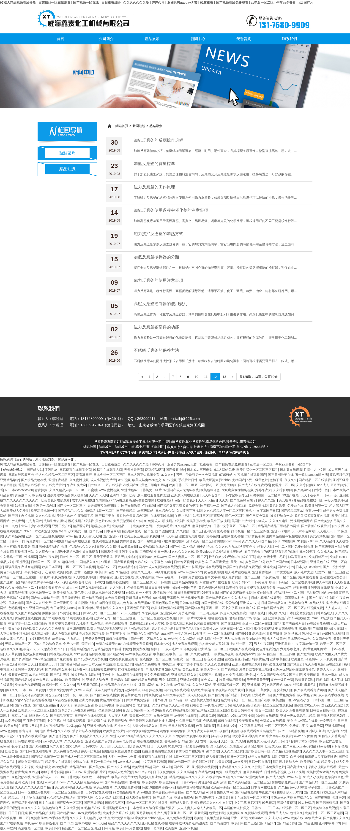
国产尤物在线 (38, 746)
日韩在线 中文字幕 (28, 741)
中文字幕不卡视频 (190, 664)
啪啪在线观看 (217, 618)
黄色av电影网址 (124, 741)
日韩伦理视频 (17, 592)
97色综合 (171, 639)
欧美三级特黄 (126, 705)
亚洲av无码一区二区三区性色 (115, 618)
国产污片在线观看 (176, 690)
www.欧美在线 (293, 818)
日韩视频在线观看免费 (75, 469)
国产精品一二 (209, 505)
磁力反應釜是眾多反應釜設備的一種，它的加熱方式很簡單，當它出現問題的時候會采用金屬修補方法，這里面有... (215, 244)
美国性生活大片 (243, 521)
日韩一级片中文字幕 (192, 618)
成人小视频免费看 (103, 480)
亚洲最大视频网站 (60, 690)
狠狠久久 (11, 690)
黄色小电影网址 (11, 572)
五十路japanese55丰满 (311, 474)
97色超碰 (122, 572)
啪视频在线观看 (173, 521)
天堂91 (160, 623)
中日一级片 (162, 551)
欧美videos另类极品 (210, 551)
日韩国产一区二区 (44, 562)
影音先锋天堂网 (221, 792)
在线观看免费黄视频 (137, 644)
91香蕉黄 (196, 705)
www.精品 (73, 536)
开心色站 (48, 572)
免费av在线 (295, 505)
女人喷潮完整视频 (189, 510)
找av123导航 (83, 690)
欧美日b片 (52, 828)
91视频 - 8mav (307, 541)
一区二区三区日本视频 (79, 567)
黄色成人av (209, 680)
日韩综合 (94, 485)
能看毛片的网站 (286, 551)
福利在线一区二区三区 (236, 628)
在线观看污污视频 (92, 633)
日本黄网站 (235, 551)
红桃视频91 (165, 500)
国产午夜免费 (48, 557)
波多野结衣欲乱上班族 (255, 669)
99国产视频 (290, 495)
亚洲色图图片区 (138, 608)
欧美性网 (171, 828)
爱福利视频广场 (240, 618)
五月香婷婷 (144, 813)
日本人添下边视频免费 (143, 474)
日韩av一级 (329, 495)
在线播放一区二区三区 (155, 659)
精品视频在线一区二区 (138, 531)
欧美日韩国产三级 (244, 823)
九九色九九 (125, 603)
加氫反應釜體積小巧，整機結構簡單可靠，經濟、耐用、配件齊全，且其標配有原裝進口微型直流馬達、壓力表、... (215, 151)
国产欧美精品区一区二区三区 (249, 782)
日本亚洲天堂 (219, 562)
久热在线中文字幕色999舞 (153, 562)
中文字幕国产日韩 (266, 510)
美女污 (292, 721)
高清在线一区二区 (239, 644)
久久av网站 (187, 639)
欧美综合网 (125, 664)
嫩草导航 (212, 751)
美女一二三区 (264, 710)
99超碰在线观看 (267, 715)
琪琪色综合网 (52, 808)
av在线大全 (313, 818)
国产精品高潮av (292, 510)
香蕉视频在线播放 (150, 741)
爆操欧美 (269, 567)
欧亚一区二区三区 (333, 644)
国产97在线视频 (11, 823)
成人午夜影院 (145, 577)
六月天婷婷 (228, 485)
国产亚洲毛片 (63, 603)
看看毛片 (310, 685)
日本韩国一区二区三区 (327, 700)
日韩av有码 (188, 782)
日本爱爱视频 (283, 572)
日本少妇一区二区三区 (109, 474)
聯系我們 (289, 39)
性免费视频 (141, 649)
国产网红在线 (194, 608)
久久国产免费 (321, 639)
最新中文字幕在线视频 (193, 787)
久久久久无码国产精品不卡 (261, 541)
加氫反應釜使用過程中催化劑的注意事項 (171, 210)
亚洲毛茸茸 (283, 644)
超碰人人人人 (326, 669)
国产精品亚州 (307, 823)
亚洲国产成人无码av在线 (181, 490)
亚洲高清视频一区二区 (229, 685)
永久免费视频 (314, 664)
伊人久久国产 (267, 500)
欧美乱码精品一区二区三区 (230, 787)
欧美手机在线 (63, 592)
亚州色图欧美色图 (165, 603)
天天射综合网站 (303, 531)
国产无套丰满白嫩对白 (289, 623)
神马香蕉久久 (297, 557)
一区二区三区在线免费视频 (156, 618)
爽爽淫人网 (85, 797)
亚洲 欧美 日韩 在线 (29, 782)
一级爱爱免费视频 (196, 746)
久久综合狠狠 (305, 485)
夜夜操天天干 (48, 664)
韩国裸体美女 (121, 649)
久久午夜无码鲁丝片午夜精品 (208, 731)
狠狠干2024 (73, 772)
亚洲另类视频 (88, 700)
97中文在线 (164, 685)
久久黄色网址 (200, 654)
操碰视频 (155, 690)
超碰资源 (122, 710)
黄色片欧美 (277, 505)
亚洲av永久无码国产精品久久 (292, 797)
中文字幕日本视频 (250, 726)
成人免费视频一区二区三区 (241, 577)
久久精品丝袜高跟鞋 (286, 751)
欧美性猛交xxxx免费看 (52, 767)
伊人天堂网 (294, 792)
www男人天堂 (53, 741)
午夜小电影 (183, 515)
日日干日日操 (17, 813)
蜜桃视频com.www (226, 541)
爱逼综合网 (260, 633)
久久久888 (67, 685)
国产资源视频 (21, 659)
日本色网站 (112, 531)
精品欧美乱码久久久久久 (187, 777)
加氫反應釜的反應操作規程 (158, 140)
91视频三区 (200, 515)
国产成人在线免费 (39, 603)
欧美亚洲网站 (141, 767)
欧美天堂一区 (210, 669)
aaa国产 (167, 633)
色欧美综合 (106, 710)
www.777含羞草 (305, 736)
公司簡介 (106, 39)
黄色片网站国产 (111, 700)
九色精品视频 (100, 649)
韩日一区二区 (236, 756)
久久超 (240, 741)
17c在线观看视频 (65, 700)
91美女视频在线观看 (93, 587)
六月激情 (82, 623)
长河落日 (252, 690)
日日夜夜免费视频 (103, 669)
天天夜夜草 (328, 659)
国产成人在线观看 (234, 505)
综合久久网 (336, 526)
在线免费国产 (163, 715)
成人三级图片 (40, 633)
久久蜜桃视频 (79, 480)
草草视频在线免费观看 (228, 690)
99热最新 (268, 802)
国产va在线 (23, 705)
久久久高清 (185, 772)
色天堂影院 (217, 813)
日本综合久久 (165, 510)
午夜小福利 (32, 572)
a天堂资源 (223, 761)
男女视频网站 (168, 680)
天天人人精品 (207, 500)
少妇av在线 (81, 761)
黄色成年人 (23, 495)
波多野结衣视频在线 (85, 675)
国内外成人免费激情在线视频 (159, 567)
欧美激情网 (29, 546)
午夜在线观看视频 (34, 736)
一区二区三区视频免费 (68, 792)
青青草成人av (278, 813)
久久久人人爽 (98, 495)
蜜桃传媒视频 (263, 628)
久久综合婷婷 (282, 490)
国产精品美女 (105, 515)
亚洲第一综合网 (44, 505)
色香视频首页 (205, 726)
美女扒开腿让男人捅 (153, 777)
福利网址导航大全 (285, 761)
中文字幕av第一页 (305, 644)
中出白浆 (109, 664)
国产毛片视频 (59, 675)
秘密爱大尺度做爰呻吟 (321, 756)
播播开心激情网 (117, 582)
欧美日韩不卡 (318, 557)
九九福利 (333, 731)
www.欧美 (240, 761)
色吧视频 (14, 608)
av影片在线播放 (335, 500)
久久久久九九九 (226, 546)
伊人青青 (17, 521)
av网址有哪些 (69, 613)
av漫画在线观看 (185, 715)
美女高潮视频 (319, 536)
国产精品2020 (67, 813)
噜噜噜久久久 (39, 715)
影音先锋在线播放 (31, 695)
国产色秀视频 (58, 736)
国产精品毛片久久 (71, 510)
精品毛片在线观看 (78, 541)
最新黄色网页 (17, 675)
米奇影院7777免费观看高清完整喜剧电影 (125, 500)
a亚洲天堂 (22, 562)
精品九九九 (16, 797)
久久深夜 (27, 767)
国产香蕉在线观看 (314, 526)
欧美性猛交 (234, 587)
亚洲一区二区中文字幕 (222, 608)
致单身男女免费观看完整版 (77, 710)
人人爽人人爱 (117, 715)
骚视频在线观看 (232, 536)
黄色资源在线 (97, 721)
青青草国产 (84, 474)
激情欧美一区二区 (199, 541)
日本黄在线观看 (291, 469)
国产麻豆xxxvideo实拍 (299, 746)
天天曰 (105, 746)
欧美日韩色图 (105, 572)
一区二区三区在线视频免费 (303, 608)
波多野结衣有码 (136, 690)
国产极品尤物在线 (34, 480)
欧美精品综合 (127, 567)
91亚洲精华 (86, 608)
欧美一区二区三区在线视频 (273, 705)
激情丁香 (276, 480)
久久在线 (64, 731)
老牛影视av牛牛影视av (168, 792)
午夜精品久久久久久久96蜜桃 (240, 767)
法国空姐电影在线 (192, 536)
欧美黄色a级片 (113, 731)
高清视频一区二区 (31, 828)
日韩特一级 (320, 490)
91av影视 (323, 746)
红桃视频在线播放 (131, 669)
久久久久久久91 (183, 551)
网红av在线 (232, 639)
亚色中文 (108, 675)
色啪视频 (148, 505)
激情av (250, 675)
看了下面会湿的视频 (258, 551)
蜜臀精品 (157, 710)
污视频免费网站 (301, 521)
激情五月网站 (304, 680)
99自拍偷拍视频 (124, 792)
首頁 (60, 39)
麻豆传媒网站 (252, 772)
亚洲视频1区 (256, 685)
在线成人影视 (319, 603)
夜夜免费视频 (61, 577)
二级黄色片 (270, 577)
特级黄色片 (260, 659)
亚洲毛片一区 (261, 695)
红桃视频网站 (24, 551)
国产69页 (67, 823)
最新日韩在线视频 (138, 598)
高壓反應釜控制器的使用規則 (160, 303)
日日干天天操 (156, 746)
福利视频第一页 (40, 592)
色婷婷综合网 (298, 603)
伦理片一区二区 (283, 485)
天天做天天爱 (94, 639)
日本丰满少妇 (226, 726)
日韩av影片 (159, 700)
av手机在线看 (58, 818)
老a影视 (135, 782)
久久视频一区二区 (189, 531)
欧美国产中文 (75, 680)
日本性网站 (101, 777)
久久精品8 (327, 541)
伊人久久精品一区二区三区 (55, 474)
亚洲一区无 (239, 818)
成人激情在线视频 (138, 797)
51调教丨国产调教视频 (117, 562)
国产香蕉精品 (126, 510)
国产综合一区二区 (69, 802)
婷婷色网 (212, 536)
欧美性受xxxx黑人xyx (321, 772)
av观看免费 (207, 715)
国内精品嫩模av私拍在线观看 (287, 536)
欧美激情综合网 (253, 639)
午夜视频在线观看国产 (250, 474)
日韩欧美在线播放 (79, 777)
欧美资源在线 (248, 721)
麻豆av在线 (19, 715)
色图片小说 (48, 731)
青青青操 (21, 772)
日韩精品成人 (323, 613)
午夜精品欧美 (204, 772)
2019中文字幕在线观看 (275, 736)
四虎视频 (322, 680)
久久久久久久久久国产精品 (34, 787)
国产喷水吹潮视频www (142, 731)
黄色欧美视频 (114, 598)
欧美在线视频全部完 (123, 659)
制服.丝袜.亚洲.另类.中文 (302, 633)
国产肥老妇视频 (327, 802)
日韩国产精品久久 (274, 603)
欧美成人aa (273, 746)
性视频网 (30, 557)
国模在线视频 (263, 592)
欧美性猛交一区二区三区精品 (257, 469)
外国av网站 (146, 685)
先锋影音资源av (55, 521)
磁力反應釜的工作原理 (154, 187)
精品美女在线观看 (58, 761)
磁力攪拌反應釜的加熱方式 (158, 233)
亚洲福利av (168, 613)
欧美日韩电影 (105, 705)
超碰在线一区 (106, 567)
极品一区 (259, 618)
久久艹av (237, 777)
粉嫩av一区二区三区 (329, 572)
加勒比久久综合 (332, 705)
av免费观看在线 (89, 813)
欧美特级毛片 (48, 823)
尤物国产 (238, 480)
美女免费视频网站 (157, 675)
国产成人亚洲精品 (45, 705)
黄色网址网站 (317, 649)
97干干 (63, 649)
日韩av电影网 (189, 603)
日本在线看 (47, 802)
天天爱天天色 (121, 746)
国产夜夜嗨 (322, 797)
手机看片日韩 (187, 480)
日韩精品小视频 (275, 772)
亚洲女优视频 (124, 577)
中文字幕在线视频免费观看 (66, 721)
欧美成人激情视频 (120, 772)
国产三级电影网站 (328, 546)
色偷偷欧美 (135, 587)
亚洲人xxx (117, 736)
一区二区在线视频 (220, 633)
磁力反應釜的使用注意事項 (158, 280)
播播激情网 (109, 551)
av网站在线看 (308, 721)
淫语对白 (87, 644)
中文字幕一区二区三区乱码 (27, 623)
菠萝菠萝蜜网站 (34, 654)
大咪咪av (56, 680)
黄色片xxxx (103, 521)
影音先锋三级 (28, 731)
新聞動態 (138, 126)
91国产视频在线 (212, 603)
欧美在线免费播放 (124, 777)
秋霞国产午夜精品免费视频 (242, 567)
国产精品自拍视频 (42, 813)
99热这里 (168, 664)
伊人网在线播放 (84, 577)
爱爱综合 (231, 603)
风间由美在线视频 (206, 623)
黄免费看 (32, 541)
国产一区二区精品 (182, 546)
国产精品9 (215, 695)
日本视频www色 (298, 639)
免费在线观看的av (109, 644)
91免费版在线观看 (254, 813)
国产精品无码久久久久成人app (227, 598)
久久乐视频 (84, 787)
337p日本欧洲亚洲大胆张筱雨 (45, 531)
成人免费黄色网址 (66, 751)
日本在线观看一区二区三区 (250, 797)
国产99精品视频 (115, 782)
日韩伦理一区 (140, 710)
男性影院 (204, 782)
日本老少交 (162, 644)
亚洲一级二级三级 (76, 695)
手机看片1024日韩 (218, 705)
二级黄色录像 (254, 536)
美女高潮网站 (64, 787)
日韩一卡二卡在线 (103, 761)
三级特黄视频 (286, 802)
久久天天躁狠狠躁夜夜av (85, 782)
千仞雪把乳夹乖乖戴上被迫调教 (151, 721)
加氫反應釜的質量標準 (154, 163)
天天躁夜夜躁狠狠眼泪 (104, 505)
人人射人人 (333, 608)
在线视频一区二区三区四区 (185, 756)
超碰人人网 (265, 546)
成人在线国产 (276, 639)
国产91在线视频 (53, 618)
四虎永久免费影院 (233, 613)
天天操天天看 (133, 469)
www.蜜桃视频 (109, 490)
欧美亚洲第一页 (316, 505)
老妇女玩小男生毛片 (271, 557)
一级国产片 (189, 587)
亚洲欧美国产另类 (98, 741)
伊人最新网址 (215, 756)
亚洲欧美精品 (279, 659)
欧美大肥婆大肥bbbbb (215, 480)
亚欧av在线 (83, 823)
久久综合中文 (45, 551)
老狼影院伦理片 (203, 761)
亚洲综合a (76, 582)
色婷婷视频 (97, 654)
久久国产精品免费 (27, 613)
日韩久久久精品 (108, 546)
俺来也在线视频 (116, 623)
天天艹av (236, 562)
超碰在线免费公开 (333, 577)
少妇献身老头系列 (212, 644)
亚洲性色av (129, 490)
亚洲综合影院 (189, 680)
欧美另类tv (150, 782)
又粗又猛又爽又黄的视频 (312, 515)
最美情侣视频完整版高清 (211, 818)
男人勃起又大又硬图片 (226, 746)
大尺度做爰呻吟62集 (127, 521)
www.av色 (294, 777)
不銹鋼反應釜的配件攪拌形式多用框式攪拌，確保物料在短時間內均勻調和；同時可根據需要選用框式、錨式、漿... (215, 361)
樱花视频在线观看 (81, 521)
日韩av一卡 (16, 541)
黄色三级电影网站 (154, 485)
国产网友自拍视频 (21, 515)
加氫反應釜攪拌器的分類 (156, 257)
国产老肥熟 (312, 792)
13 (224, 377)
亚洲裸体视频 (261, 572)
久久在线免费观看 (127, 787)
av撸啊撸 (256, 495)
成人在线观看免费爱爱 (153, 495)
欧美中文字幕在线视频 (119, 813)
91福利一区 (50, 685)
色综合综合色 (334, 777)
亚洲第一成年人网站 (29, 669)
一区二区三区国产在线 (254, 700)
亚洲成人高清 (315, 731)
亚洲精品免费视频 (185, 582)
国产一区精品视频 (291, 731)
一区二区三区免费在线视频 (294, 546)
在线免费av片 (245, 654)
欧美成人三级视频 (179, 623)
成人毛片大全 (303, 572)
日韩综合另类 (52, 644)
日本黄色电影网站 (188, 628)
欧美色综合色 (210, 490)
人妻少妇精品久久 (145, 726)
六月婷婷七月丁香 (293, 649)
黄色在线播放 (213, 572)
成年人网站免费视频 (108, 690)
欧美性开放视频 (218, 521)
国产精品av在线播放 (104, 695)
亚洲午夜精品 (58, 480)
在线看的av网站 (217, 777)
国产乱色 (95, 531)
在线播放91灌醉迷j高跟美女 (189, 823)
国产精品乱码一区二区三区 (318, 782)
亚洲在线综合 (183, 797)
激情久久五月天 (142, 572)
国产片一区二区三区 (71, 505)
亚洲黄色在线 (319, 562)
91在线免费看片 (53, 485)
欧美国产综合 (117, 721)
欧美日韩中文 (94, 582)
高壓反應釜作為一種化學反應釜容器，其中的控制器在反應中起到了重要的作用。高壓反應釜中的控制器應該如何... (215, 314)
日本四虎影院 (75, 628)
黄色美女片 (82, 592)
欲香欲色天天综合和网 (132, 515)
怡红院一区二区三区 (187, 659)
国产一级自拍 (162, 767)
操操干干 (157, 649)
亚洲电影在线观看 (320, 587)
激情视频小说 (162, 592)
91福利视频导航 (39, 639)
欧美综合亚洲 (84, 705)
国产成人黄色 (179, 802)
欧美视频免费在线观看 (167, 608)
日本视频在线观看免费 (259, 587)
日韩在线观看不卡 (21, 474)
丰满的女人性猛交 (236, 808)
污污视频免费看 (192, 598)
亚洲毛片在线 (128, 551)
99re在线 (80, 654)
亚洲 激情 (220, 782)
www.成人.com (128, 761)
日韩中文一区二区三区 (76, 557)
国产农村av (286, 567)
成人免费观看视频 (64, 633)
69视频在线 (210, 592)
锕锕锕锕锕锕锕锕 (173, 731)
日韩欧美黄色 (151, 695)
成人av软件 (8, 828)
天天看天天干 (326, 531)
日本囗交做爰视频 (299, 613)
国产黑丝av (302, 490)
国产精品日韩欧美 (237, 695)
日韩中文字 (90, 746)
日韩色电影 (16, 603)
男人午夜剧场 (263, 644)
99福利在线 (205, 546)
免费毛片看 (186, 613)
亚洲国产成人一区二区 (48, 777)
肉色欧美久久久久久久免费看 (43, 628)
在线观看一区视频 (138, 592)
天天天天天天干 (258, 680)
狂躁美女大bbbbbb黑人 (148, 818)
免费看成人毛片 (258, 741)
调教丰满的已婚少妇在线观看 (78, 551)
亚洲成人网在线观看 (185, 495)
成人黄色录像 (306, 695)
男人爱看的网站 (88, 685)
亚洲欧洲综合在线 (100, 726)
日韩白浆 (163, 582)
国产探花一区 (209, 485)
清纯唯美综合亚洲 (79, 618)
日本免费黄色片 (273, 767)
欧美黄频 (11, 751)
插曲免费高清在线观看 (158, 751)
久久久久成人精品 (82, 818)
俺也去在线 (53, 695)
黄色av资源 (190, 669)
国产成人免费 (275, 777)
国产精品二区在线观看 (315, 480)
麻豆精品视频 (154, 469)
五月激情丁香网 (34, 721)
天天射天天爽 (91, 536)
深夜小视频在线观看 (322, 767)
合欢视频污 (328, 721)
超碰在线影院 (227, 721)
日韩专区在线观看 (98, 792)
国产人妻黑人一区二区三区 (187, 557)
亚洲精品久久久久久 (110, 608)
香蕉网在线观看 (29, 485)
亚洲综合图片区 (94, 772)
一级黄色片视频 (222, 654)
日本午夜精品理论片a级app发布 (62, 726)
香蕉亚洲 (6, 505)
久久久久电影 (278, 521)
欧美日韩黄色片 (242, 710)
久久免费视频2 (233, 675)
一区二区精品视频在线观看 (299, 577)
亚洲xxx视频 (188, 828)
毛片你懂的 (19, 746)
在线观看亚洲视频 (105, 541)
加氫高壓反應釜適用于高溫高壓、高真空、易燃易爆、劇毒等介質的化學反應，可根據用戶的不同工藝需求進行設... (215, 221)
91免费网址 (81, 669)
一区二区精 (273, 495)
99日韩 (341, 823)
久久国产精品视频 (189, 721)
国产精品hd (115, 654)
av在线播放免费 (318, 623)
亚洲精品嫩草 (9, 480)
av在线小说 (301, 700)
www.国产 (284, 587)
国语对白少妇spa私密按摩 (235, 715)
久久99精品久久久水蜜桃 (170, 705)
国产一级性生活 (334, 567)
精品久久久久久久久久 (124, 823)
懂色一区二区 (234, 515)
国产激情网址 (165, 531)
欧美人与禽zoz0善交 (146, 480)
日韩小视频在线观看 (265, 598)
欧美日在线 (65, 572)
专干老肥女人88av (63, 608)
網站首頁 (121, 126)
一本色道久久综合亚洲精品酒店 (152, 808)
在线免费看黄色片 (51, 587)
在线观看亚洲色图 (237, 659)
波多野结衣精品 (58, 495)
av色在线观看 (39, 675)
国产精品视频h (92, 598)
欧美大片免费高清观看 (292, 710)
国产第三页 (295, 664)
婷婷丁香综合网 (52, 772)
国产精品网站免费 (270, 608)
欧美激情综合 (200, 690)
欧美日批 (276, 633)
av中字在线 (143, 772)
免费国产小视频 (210, 675)
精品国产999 (78, 767)
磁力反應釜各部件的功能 (156, 327)
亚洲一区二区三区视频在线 (45, 536)
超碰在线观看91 (117, 639)
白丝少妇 (296, 756)
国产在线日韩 (230, 623)
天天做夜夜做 (47, 649)
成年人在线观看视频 (262, 756)
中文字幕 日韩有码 (247, 802)
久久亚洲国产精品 (35, 608)
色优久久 (296, 813)
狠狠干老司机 (153, 828)
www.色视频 (165, 577)
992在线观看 (293, 685)
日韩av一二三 (261, 808)
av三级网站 (145, 510)
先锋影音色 (128, 541)
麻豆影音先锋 (201, 526)
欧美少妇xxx (241, 582)
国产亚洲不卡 (112, 536)
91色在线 (97, 623)
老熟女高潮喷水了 (31, 761)
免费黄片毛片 (299, 726)
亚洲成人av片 (249, 603)
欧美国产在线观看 (241, 649)
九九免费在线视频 (179, 818)
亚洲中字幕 (327, 823)
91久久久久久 (31, 808)
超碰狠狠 (299, 587)
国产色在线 (229, 669)
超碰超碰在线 (100, 526)
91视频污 (199, 633)
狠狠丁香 (248, 557)
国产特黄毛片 (116, 633)
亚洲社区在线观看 (154, 823)
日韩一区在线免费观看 (34, 792)
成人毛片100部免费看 (180, 649)
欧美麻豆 (297, 659)
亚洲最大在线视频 (204, 767)
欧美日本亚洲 (51, 567)
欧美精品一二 (121, 526)
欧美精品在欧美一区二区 (171, 654)
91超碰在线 (66, 562)
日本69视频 (307, 551)
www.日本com (91, 664)
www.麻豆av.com (190, 572)
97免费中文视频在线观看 (191, 736)
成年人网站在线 (83, 500)
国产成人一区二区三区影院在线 (83, 756)
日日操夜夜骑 (70, 598)
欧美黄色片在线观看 (55, 500)
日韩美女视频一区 (323, 710)
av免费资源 (13, 721)
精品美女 (327, 761)
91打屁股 (144, 705)
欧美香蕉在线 (196, 521)
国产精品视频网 (246, 792)
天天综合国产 (211, 495)
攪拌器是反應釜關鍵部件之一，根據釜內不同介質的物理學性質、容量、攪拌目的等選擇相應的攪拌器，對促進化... (215, 267)
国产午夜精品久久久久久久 (89, 736)
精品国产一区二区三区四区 (81, 828)
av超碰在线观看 (333, 633)
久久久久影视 (45, 515)
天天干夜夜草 (310, 495)
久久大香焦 (71, 808)
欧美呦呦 (38, 495)
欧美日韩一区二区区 (183, 485)
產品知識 (67, 169)
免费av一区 (71, 644)
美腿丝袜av (65, 515)
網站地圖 (89, 447)
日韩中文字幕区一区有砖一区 (234, 526)
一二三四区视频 (207, 613)
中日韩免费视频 (286, 628)
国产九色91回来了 (243, 500)
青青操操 (41, 490)
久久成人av (325, 551)
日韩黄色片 (260, 582)
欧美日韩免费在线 (129, 828)
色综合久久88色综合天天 (18, 649)
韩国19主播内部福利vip (158, 787)
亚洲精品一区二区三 (212, 649)
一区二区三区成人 (143, 582)
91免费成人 (152, 521)
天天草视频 (13, 654)
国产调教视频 (120, 680)
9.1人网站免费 (224, 469)
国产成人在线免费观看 (254, 485)
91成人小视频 (313, 777)
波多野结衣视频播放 (86, 731)
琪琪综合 (217, 515)
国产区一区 (182, 767)
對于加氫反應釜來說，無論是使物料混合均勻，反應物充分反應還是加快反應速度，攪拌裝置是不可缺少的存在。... (215, 174)
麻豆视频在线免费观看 (108, 592)
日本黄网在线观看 (263, 787)
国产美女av (97, 767)
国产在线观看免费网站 (310, 690)
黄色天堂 (139, 746)
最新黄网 (200, 813)
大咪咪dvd (256, 818)
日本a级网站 (300, 562)
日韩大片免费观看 (137, 700)
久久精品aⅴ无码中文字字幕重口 (301, 787)
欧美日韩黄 (312, 675)
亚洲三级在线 (61, 526)
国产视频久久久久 (336, 818)
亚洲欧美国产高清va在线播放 (289, 618)
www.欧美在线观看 (138, 654)
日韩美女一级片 (150, 490)
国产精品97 (267, 823)
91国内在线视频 (173, 541)
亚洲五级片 (341, 480)
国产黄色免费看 (284, 695)
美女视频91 (287, 500)
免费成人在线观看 (272, 721)
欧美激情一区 (282, 700)
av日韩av (59, 639)
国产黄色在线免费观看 (90, 715)
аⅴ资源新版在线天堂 (153, 546)
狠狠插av (311, 659)
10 (196, 377)
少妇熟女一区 (78, 531)
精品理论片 (81, 526)
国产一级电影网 (148, 541)
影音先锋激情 (213, 659)
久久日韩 (277, 741)
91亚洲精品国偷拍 (232, 680)
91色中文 (174, 746)
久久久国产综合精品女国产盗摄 (279, 675)
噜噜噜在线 (247, 608)
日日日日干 (153, 587)
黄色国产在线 (254, 562)
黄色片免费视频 (267, 649)
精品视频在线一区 (310, 500)
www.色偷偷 (8, 731)
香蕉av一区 (313, 510)
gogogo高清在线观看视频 (33, 700)
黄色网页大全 (27, 664)
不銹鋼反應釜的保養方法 (156, 350)
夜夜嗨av (145, 557)
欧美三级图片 (103, 787)
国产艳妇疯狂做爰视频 (236, 592)
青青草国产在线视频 (190, 751)
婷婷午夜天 (263, 490)
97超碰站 (225, 474)
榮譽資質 (243, 39)
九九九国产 (34, 521)
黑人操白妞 (79, 495)
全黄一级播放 (83, 572)
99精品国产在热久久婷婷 (119, 685)
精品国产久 (190, 741)
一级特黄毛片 (163, 526)
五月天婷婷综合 (126, 557)
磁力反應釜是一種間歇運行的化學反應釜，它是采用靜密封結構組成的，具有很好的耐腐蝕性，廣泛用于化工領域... (215, 337)
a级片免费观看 (165, 572)
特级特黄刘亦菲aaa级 (36, 582)
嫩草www (160, 557)
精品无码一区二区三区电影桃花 (296, 592)
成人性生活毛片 (162, 628)
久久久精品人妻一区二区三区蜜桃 (73, 490)
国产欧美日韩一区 (258, 751)
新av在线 (143, 792)
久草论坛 (66, 705)
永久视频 (124, 480)
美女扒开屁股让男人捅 (276, 690)
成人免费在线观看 (184, 644)
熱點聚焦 (67, 153)
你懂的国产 (50, 613)
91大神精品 (306, 802)
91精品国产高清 (310, 628)
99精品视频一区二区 (100, 510)
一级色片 (43, 577)
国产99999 (242, 633)
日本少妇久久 (275, 613)
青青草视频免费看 (61, 623)
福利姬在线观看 (274, 664)
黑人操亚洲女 (242, 705)
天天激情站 (132, 613)
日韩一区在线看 (260, 761)
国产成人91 (35, 469)
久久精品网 (183, 526)
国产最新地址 (175, 469)
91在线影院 (8, 485)
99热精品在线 (91, 808)
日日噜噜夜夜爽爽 (187, 592)
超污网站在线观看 (137, 628)
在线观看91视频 (161, 515)
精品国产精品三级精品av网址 (278, 526)
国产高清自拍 (220, 823)
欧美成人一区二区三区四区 (37, 710)
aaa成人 (323, 485)
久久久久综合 (74, 741)
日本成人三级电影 (200, 469)
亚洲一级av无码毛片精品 (298, 715)
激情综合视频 (253, 746)
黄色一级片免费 (282, 680)
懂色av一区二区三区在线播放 (147, 802)
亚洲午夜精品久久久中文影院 (211, 802)
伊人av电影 (324, 582)
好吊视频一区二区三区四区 (250, 531)
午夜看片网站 (28, 726)
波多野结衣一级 (281, 515)
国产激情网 (305, 654)
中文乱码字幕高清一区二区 (173, 813)
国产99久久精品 (118, 767)
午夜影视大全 (76, 485)
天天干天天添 (103, 557)
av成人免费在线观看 (246, 664)
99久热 (34, 772)
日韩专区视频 (183, 562)
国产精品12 (23, 680)
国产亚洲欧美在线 (281, 474)
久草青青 (222, 797)
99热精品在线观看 (144, 680)
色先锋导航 (229, 700)
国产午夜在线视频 (322, 598)
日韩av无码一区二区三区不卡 (102, 613)
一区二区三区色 (276, 726)
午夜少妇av (171, 587)
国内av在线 (329, 592)
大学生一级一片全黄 (122, 756)
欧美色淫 (201, 562)
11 (206, 377)
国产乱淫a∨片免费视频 (90, 659)
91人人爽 (60, 582)
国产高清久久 (296, 767)
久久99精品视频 (177, 710)
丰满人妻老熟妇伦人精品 (163, 669)
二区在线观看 (112, 485)
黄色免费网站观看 (211, 587)
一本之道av (183, 633)
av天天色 (99, 823)
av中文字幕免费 (174, 695)
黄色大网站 (41, 680)
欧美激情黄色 (168, 782)
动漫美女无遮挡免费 (204, 700)
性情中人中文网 (315, 469)
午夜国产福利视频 (271, 792)
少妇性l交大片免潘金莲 (113, 818)
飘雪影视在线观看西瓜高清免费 (253, 731)
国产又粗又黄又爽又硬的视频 (177, 505)
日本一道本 (329, 675)
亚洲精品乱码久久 (184, 675)
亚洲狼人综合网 (97, 680)
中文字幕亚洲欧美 (244, 736)
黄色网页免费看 (257, 515)
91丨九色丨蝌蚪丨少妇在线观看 (27, 526)
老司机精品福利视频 (53, 546)
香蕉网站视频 (79, 649)
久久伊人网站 (201, 685)
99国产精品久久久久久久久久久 (149, 736)
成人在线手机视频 (331, 695)
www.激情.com (55, 782)
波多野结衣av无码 (307, 705)
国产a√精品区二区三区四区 (276, 654)
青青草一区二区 (140, 715)
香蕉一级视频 (90, 751)
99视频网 (288, 541)
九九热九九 (75, 639)
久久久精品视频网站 (109, 797)
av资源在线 (129, 546)
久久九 (223, 500)
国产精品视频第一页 (45, 756)
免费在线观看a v (141, 623)
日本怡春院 (105, 577)
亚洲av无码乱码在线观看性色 (294, 669)
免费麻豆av (39, 818)
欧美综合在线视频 (325, 808)
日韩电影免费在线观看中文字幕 (197, 577)
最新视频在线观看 (151, 756)
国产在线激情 (130, 505)
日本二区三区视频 (32, 690)
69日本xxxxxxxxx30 (19, 490)
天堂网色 (173, 598)
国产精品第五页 (61, 715)
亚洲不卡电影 (280, 531)
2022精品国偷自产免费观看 (52, 659)
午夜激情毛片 (84, 515)
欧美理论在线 (310, 761)
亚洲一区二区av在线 (256, 623)
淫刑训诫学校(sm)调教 (301, 741)
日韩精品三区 (114, 802)
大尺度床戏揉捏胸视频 (237, 490)
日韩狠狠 (108, 828)
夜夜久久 (290, 480)
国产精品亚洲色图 (24, 802)
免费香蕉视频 (258, 505)
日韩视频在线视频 (60, 654)
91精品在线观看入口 (107, 469)
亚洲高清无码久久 (115, 808)
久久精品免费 (14, 536)
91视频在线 (23, 505)
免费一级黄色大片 (228, 772)
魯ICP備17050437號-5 (252, 447)
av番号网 (316, 726)
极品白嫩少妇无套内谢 (225, 557)
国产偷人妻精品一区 (45, 598)
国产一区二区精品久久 (147, 639)
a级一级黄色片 (257, 480)
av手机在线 (182, 685)
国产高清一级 (179, 700)
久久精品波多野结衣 (61, 797)
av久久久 (167, 474)
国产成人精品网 (197, 792)
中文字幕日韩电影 (153, 761)
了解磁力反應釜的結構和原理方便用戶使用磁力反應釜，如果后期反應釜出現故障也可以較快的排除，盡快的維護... (215, 197)
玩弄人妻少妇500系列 (65, 746)
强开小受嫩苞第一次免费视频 (197, 474)
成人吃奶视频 (197, 695)
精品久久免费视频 (148, 664)
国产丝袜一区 (9, 582)
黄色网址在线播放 (27, 618)
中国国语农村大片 (294, 598)
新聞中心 (198, 39)
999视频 (159, 598)
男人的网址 (117, 587)
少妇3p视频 (296, 772)
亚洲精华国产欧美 (122, 495)
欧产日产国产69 (277, 562)
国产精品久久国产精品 (143, 633)
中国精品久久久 (88, 562)
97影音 (284, 756)
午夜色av (31, 823)
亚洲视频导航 (334, 726)
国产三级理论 (93, 802)
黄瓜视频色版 (339, 474)
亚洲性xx (51, 469)
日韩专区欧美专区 (235, 495)
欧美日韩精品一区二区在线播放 (291, 582)
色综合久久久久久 (82, 546)
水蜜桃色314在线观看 (215, 582)
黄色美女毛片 (130, 695)
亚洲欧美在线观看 (216, 531)
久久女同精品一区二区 (21, 587)
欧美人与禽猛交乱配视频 (104, 628)
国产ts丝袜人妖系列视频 (176, 726)
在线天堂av (142, 603)
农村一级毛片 (209, 741)
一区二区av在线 (52, 541)
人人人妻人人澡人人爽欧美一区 (199, 808)
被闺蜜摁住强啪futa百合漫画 (94, 603)
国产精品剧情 (286, 823)
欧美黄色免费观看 (27, 685)
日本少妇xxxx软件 (308, 567)
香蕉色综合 (172, 741)
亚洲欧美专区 (255, 777)
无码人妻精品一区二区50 (23, 644)
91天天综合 (169, 536)
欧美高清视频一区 (43, 510)
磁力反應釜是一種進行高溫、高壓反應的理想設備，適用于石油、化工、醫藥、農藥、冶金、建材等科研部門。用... (215, 291)
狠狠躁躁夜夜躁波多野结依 (121, 751)
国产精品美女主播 (58, 669)
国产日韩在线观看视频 (35, 751)
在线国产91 (131, 485)
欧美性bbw (211, 628)
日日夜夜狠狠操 (164, 772)
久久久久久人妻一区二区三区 (324, 751)
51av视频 (169, 480)
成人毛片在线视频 (238, 572)
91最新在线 (256, 613)
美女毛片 (14, 628)
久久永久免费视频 (217, 664)
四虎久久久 (122, 726)
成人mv (71, 587)
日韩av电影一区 (179, 761)
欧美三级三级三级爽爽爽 (141, 536)
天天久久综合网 (232, 751)
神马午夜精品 (220, 736)
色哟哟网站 (275, 685)
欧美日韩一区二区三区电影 (324, 813)
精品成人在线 (333, 628)
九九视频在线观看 (129, 675)
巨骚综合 (145, 551)
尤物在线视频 (35, 797)
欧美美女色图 (142, 526)
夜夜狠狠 (233, 813)
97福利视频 (150, 613)
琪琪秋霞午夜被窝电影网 (22, 567)
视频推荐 (338, 797)
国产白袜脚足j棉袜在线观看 (201, 567)
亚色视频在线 (21, 777)
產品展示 (152, 39)
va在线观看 (333, 664)
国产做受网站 (69, 664)
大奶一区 (227, 741)
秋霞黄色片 (247, 546)
